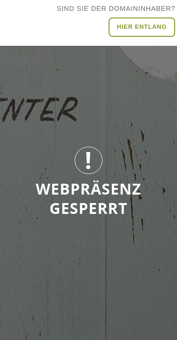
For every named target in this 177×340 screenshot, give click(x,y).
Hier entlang (142, 26)
